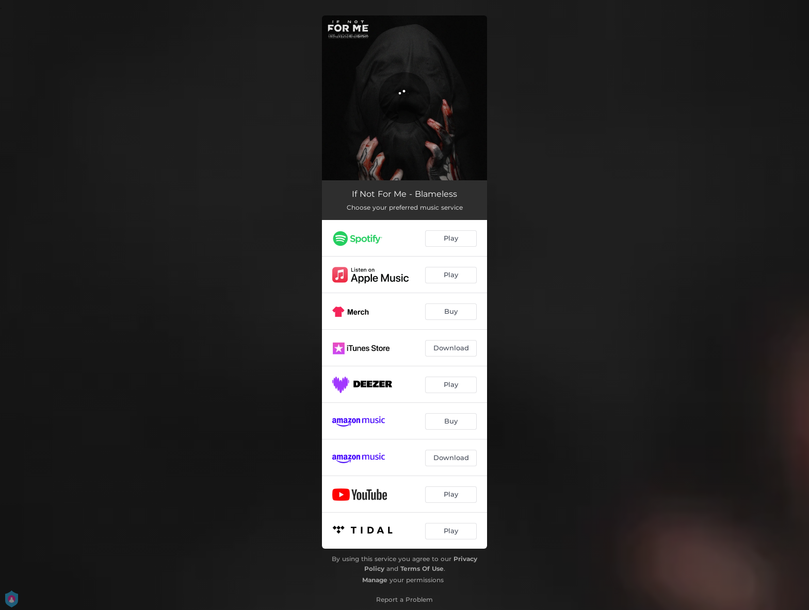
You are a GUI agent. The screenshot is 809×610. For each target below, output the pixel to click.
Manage (374, 580)
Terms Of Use (422, 568)
